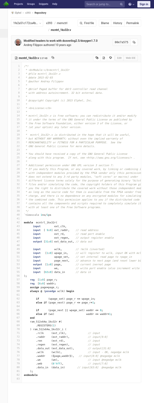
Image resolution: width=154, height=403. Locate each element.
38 (18, 207)
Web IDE (128, 57)
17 (18, 126)
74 (18, 344)
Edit (116, 57)
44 (18, 229)
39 (18, 210)
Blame (102, 23)
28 (18, 168)
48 (18, 245)
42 (18, 222)
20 (18, 138)
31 (18, 180)
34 (18, 191)
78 (18, 359)
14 (18, 115)
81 (18, 370)
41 (18, 218)
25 (18, 157)
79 (18, 363)
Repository (43, 12)
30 (18, 176)
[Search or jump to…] (105, 4)
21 (18, 142)
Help (54, 4)
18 (18, 130)
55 (18, 271)
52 (18, 260)
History (115, 23)
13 (18, 111)
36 (18, 199)
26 (18, 161)
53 (18, 264)
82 (18, 374)
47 (18, 241)
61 (18, 294)
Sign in (144, 4)
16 (18, 123)
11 (18, 104)
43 (18, 226)
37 (18, 203)
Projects (18, 4)
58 (18, 283)
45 (18, 233)
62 (18, 298)
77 (18, 355)
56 (18, 275)
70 (18, 329)
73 (18, 340)
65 (18, 309)
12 (18, 107)
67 (18, 317)
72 (18, 336)
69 (18, 325)
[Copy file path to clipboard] (55, 58)
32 (18, 184)
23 (18, 149)
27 (18, 165)
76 (18, 351)
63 (18, 302)
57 (18, 279)
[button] (5, 398)
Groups (31, 4)
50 (18, 252)
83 (18, 378)
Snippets (43, 4)
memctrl (64, 23)
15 (18, 119)
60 (18, 290)
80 (18, 367)
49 (18, 248)
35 (18, 195)
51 (18, 256)
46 (18, 237)
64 (18, 306)
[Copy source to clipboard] (94, 58)
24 (18, 153)
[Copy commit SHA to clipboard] (131, 42)
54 (18, 268)
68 (18, 321)
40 (18, 214)
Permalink (130, 23)
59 (18, 287)
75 (18, 348)
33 (18, 187)
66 (18, 313)
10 (18, 100)
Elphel (18, 12)
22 (18, 146)
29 (18, 172)
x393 (51, 23)
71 (18, 332)
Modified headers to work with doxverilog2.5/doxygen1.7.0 (63, 40)
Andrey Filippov (35, 45)
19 (18, 134)
